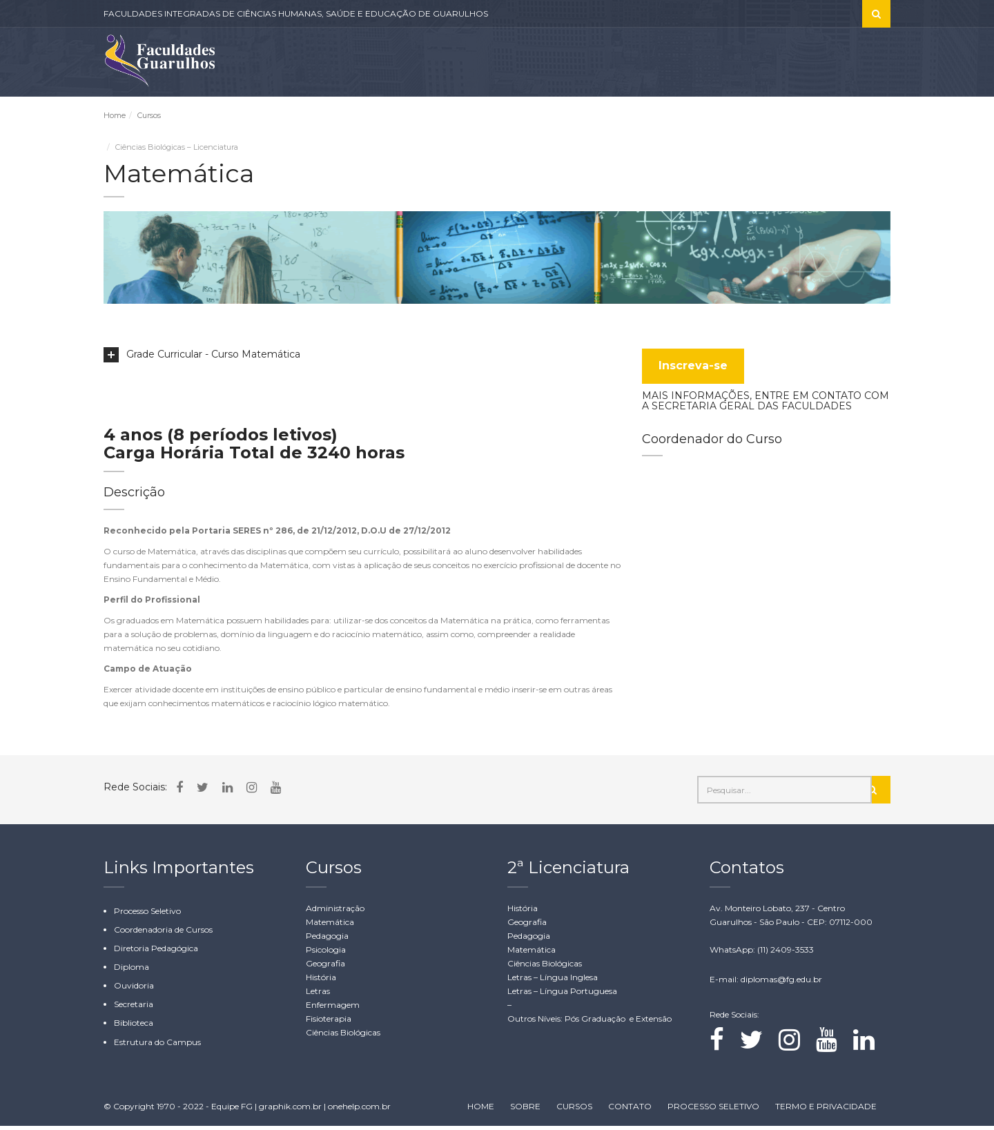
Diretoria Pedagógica (156, 951)
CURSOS (506, 117)
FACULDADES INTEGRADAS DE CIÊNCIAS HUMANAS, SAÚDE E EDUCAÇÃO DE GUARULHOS (296, 13)
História (321, 980)
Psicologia (326, 953)
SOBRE (234, 117)
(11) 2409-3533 (785, 953)
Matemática (330, 925)
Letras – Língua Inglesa (552, 980)
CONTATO (865, 117)
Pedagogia (327, 939)
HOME (480, 1110)
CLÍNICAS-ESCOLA (415, 117)
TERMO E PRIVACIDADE (826, 1110)
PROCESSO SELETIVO (596, 117)
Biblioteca (133, 1027)
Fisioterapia (328, 1022)
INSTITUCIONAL (305, 117)
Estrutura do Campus (157, 1045)
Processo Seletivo (147, 914)
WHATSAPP (798, 117)
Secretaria (133, 1008)
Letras (318, 994)
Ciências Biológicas (343, 1036)
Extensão (654, 1022)
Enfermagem (333, 1008)
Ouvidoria (134, 989)
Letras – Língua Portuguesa (562, 994)
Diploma (131, 970)
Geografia (325, 967)
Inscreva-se (693, 369)
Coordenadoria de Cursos (163, 933)
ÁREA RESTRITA (704, 117)
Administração (335, 911)
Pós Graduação (596, 1022)
